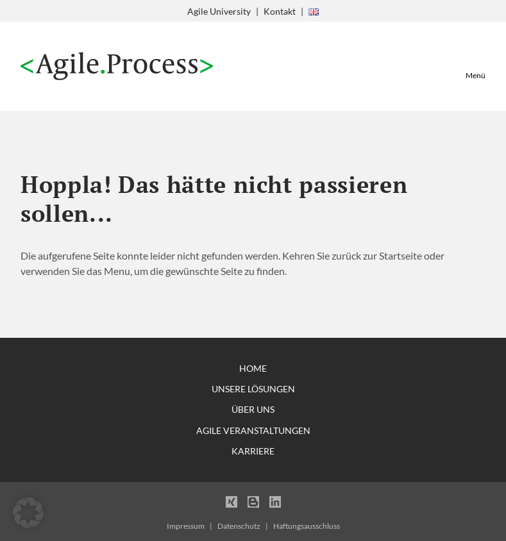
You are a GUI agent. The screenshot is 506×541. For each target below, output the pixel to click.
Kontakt (280, 11)
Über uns (253, 409)
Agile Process (117, 66)
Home (253, 368)
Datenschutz (238, 526)
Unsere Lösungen (253, 388)
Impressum (186, 526)
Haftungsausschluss (306, 526)
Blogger (253, 501)
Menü (475, 75)
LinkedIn (275, 501)
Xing (231, 501)
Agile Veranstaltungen (253, 430)
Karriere (253, 450)
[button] (28, 513)
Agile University (219, 11)
